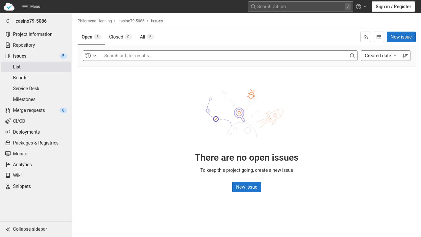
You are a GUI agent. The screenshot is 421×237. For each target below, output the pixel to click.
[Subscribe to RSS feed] (365, 37)
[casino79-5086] (36, 21)
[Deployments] (36, 132)
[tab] (91, 37)
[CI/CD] (36, 121)
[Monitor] (36, 153)
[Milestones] (36, 99)
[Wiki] (36, 175)
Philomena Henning (95, 21)
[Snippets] (36, 186)
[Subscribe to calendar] (379, 37)
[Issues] (36, 56)
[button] (36, 229)
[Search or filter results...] (143, 56)
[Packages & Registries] (36, 143)
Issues (157, 21)
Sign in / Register (393, 6)
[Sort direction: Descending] (405, 55)
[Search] (352, 55)
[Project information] (36, 34)
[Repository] (36, 45)
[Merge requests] (36, 110)
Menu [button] (31, 6)
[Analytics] (36, 164)
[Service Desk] (36, 88)
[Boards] (36, 77)
